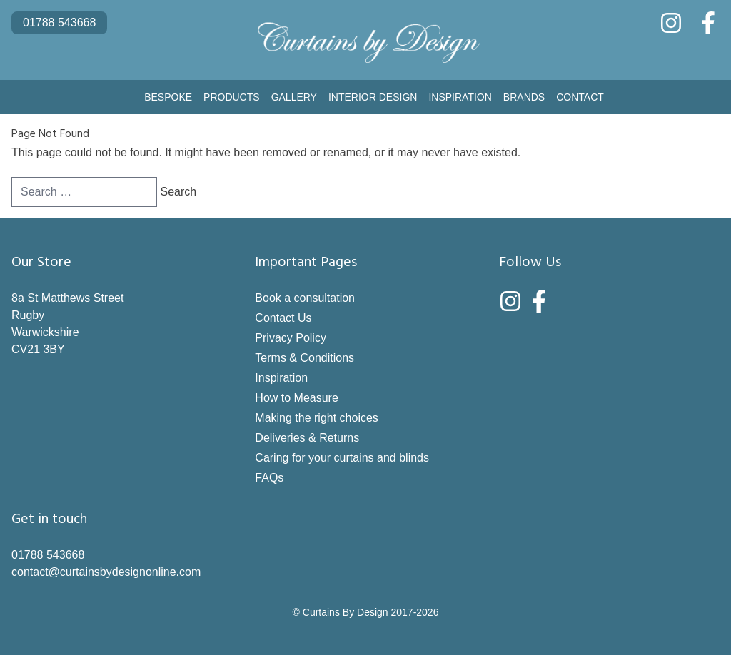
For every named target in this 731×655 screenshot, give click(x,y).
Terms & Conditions (304, 358)
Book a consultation (305, 298)
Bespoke (168, 97)
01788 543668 (59, 22)
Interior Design (372, 97)
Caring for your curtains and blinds (342, 458)
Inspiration (459, 97)
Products (231, 97)
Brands (524, 97)
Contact (580, 97)
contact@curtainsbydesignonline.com (106, 572)
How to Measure (296, 398)
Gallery (294, 97)
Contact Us (283, 318)
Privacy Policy (290, 338)
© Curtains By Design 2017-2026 (366, 612)
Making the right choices (316, 418)
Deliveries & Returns (307, 438)
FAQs (269, 478)
